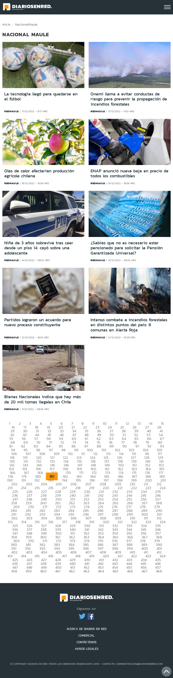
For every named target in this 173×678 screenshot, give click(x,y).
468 (159, 571)
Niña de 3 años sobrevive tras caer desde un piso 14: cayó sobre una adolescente (38, 248)
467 (144, 571)
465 (115, 571)
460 (43, 571)
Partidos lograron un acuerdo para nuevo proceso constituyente (37, 322)
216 (50, 487)
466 (130, 571)
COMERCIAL (86, 635)
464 (101, 571)
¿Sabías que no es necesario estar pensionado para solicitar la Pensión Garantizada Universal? (127, 248)
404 (44, 552)
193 (50, 480)
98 (63, 449)
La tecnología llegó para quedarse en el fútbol (40, 96)
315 (37, 521)
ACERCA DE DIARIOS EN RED (86, 629)
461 (57, 571)
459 (29, 571)
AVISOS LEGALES (86, 649)
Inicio (6, 24)
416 (50, 555)
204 (44, 484)
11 (116, 423)
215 (37, 487)
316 (50, 521)
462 (72, 571)
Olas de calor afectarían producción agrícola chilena (39, 173)
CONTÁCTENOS (86, 642)
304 (44, 518)
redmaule (11, 111)
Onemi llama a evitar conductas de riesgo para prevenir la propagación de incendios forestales (129, 99)
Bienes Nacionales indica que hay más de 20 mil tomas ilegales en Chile (42, 399)
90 (124, 446)
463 (86, 571)
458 (14, 571)
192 (37, 480)
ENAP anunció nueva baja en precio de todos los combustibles (129, 173)
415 (37, 555)
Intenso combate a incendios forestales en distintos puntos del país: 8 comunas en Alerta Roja (129, 325)
